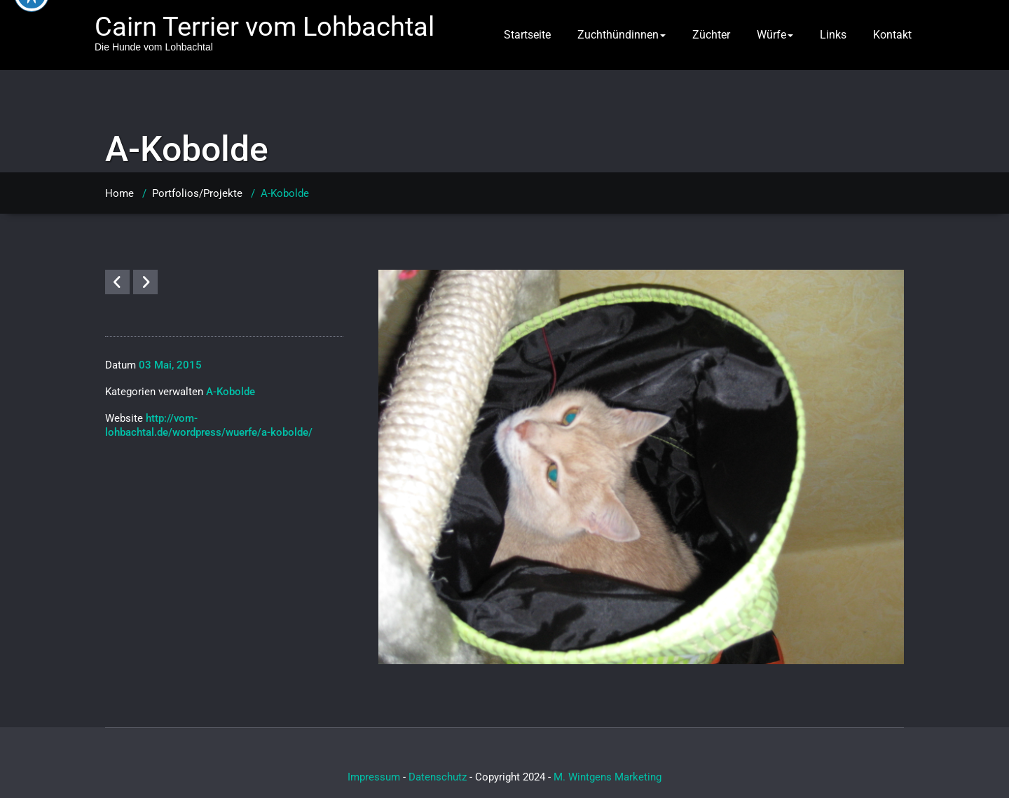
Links (833, 34)
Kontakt (892, 34)
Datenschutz (438, 777)
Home (119, 193)
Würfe (775, 34)
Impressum (374, 777)
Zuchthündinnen (621, 34)
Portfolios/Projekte (197, 193)
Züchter (711, 34)
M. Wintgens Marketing (607, 777)
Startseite (527, 34)
